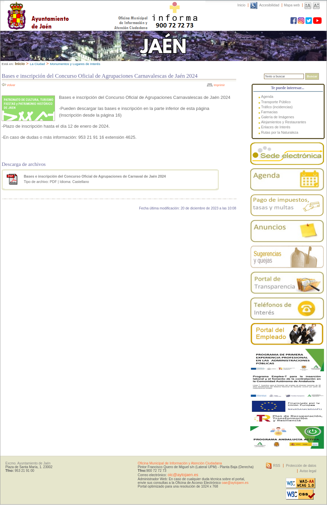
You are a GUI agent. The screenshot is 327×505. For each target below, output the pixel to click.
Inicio (242, 5)
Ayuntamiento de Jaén (67, 9)
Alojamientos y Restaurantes (283, 122)
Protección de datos (301, 465)
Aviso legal (308, 471)
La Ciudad (37, 64)
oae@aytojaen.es (235, 483)
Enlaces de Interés (275, 127)
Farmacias (269, 112)
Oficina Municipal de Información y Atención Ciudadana (180, 463)
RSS (276, 465)
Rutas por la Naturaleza (279, 132)
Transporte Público (275, 102)
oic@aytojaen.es (183, 474)
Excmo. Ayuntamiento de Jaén (28, 463)
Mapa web (292, 5)
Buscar (312, 76)
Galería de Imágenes (277, 117)
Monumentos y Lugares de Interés (75, 64)
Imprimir (219, 85)
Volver (11, 85)
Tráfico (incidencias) (276, 107)
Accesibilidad (269, 5)
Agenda (267, 96)
